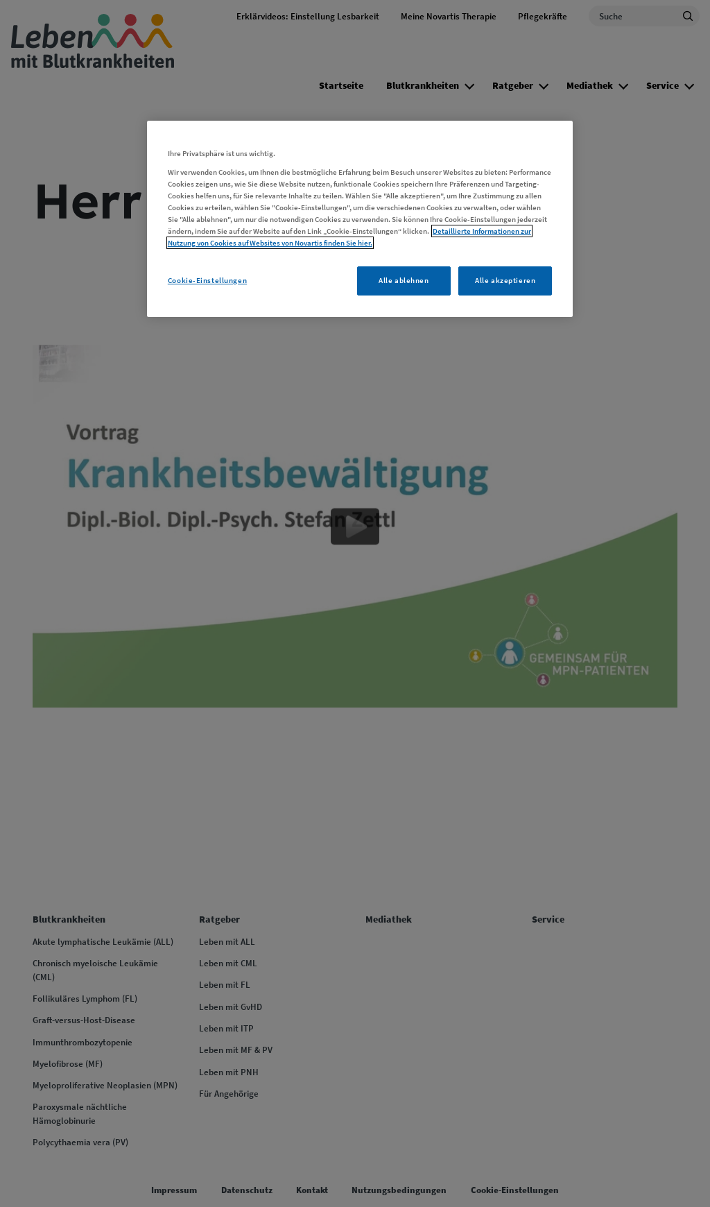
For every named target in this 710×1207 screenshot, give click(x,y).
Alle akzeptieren (505, 280)
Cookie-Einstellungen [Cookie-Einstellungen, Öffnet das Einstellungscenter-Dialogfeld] (207, 280)
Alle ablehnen (403, 280)
